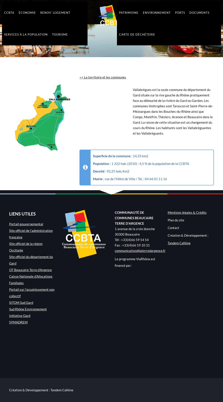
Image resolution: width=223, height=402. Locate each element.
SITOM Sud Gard (21, 302)
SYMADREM (18, 322)
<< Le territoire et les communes (102, 77)
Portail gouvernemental (26, 224)
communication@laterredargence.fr (140, 251)
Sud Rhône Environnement (28, 309)
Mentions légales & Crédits (187, 212)
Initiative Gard (19, 316)
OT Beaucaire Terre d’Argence (30, 270)
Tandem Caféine (179, 243)
